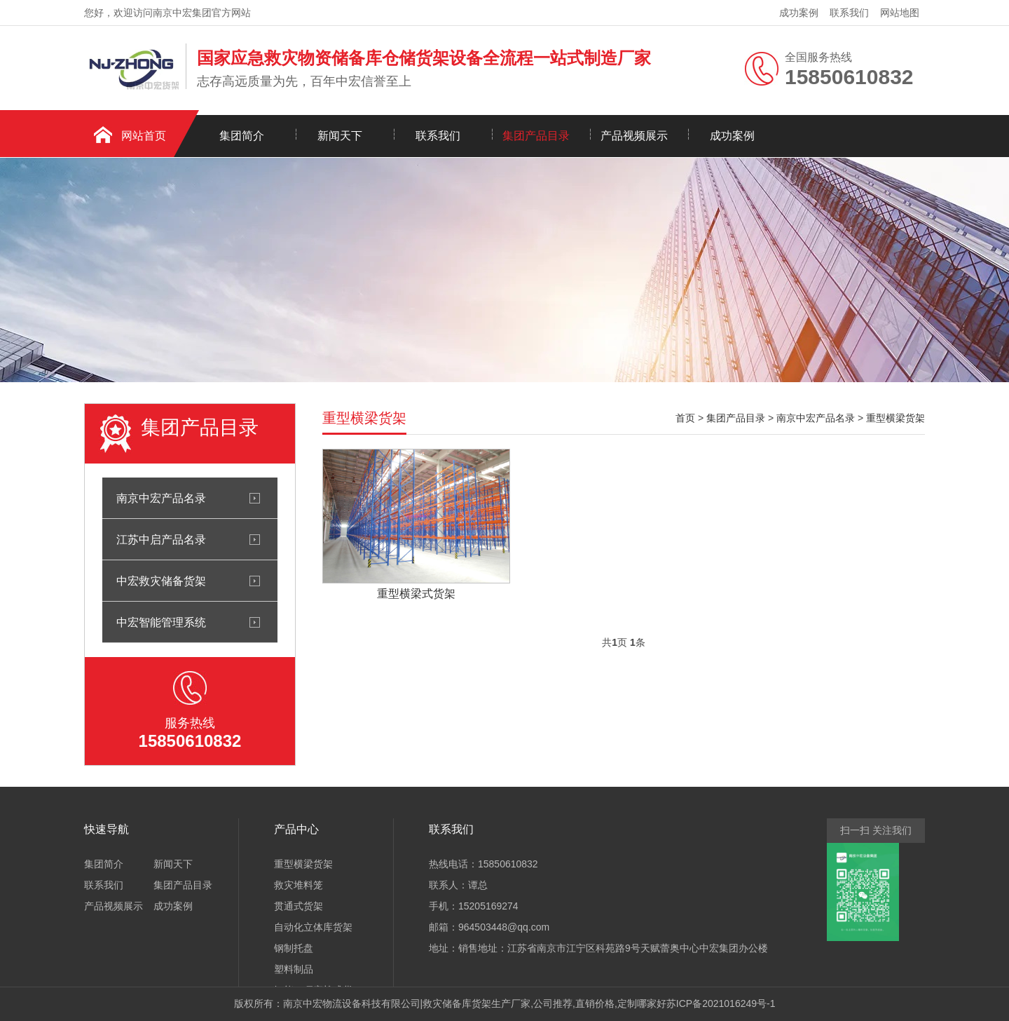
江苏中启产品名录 (161, 539)
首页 (685, 418)
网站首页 (143, 136)
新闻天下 (339, 136)
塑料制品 (293, 969)
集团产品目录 (536, 136)
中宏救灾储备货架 (161, 580)
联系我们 (849, 12)
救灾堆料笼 (298, 885)
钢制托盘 (293, 948)
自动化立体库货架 (313, 927)
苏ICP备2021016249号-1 (721, 1003)
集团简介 (241, 136)
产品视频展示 (634, 136)
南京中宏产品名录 (161, 498)
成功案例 (798, 12)
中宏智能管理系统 (161, 622)
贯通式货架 (298, 906)
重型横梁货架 (895, 418)
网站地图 (899, 12)
